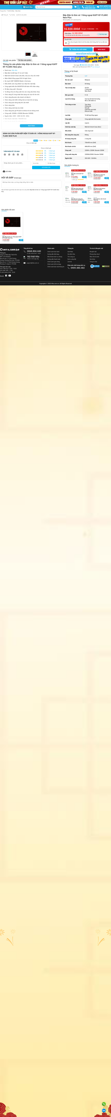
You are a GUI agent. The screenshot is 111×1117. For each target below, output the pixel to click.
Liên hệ (70, 261)
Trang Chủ (3, 11)
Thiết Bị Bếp (10, 11)
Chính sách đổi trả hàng (54, 264)
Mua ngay (101, 49)
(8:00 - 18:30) (89, 65)
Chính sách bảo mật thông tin (55, 266)
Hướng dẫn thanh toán (53, 259)
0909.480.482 (78, 268)
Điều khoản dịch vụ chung (54, 256)
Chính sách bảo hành (53, 251)
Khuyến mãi (93, 251)
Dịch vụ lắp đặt (72, 259)
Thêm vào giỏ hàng (78, 49)
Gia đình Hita (71, 254)
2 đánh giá (74, 179)
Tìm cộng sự (71, 256)
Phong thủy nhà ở (95, 254)
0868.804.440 (34, 251)
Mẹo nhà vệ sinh (94, 256)
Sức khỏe (92, 259)
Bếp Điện (18, 11)
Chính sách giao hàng (53, 261)
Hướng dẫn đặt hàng (53, 254)
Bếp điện (14, 70)
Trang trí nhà (93, 261)
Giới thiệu (70, 251)
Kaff (86, 76)
